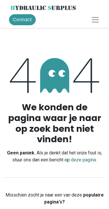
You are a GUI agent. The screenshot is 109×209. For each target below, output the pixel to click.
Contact (22, 19)
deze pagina (83, 160)
